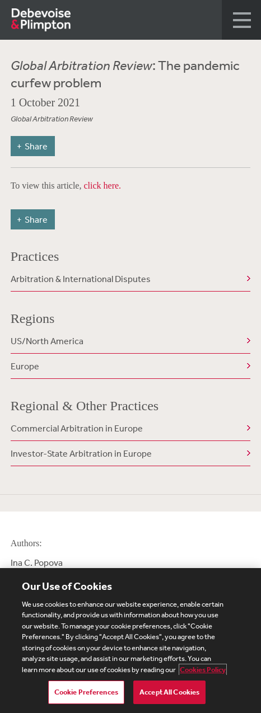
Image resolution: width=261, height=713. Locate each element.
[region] (130, 640)
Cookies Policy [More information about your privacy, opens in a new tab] (203, 669)
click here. (102, 185)
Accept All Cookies (169, 692)
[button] (241, 20)
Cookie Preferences (86, 692)
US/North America (47, 340)
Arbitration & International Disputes (81, 278)
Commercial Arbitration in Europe (77, 428)
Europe (25, 366)
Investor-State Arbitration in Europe (81, 453)
